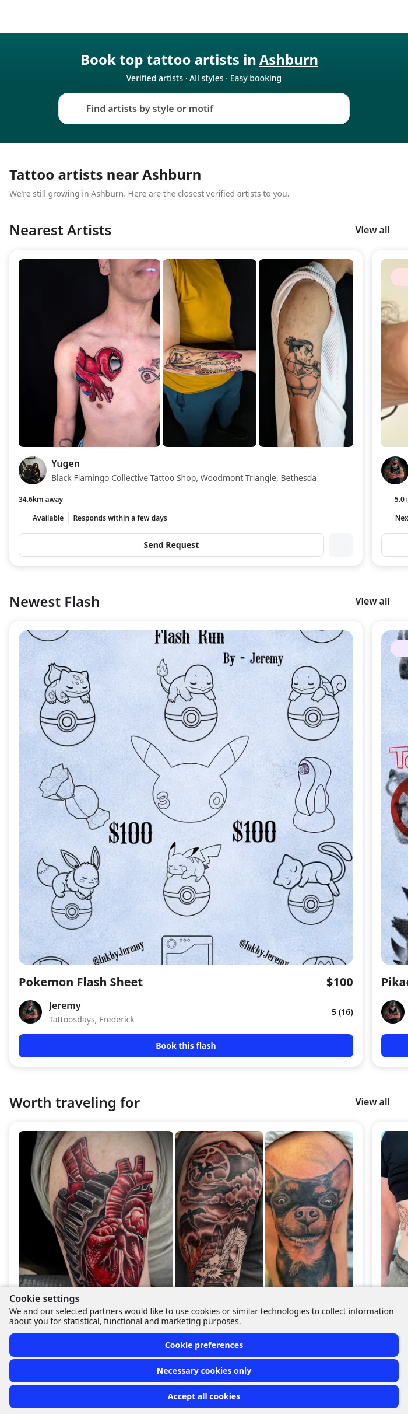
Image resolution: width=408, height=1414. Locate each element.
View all (372, 230)
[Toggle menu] (387, 16)
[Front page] (14, 16)
